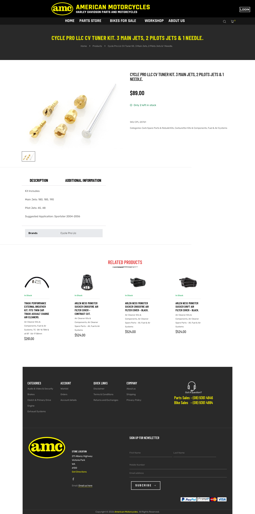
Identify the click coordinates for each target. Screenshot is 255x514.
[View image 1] (28, 156)
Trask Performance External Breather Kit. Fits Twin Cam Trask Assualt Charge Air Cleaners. (36, 310)
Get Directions (79, 471)
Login (244, 9)
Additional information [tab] (83, 180)
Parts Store (91, 20)
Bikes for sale (124, 20)
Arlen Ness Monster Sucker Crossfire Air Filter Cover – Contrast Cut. (86, 308)
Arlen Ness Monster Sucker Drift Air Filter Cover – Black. (187, 306)
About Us (176, 20)
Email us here (85, 485)
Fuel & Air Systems (217, 128)
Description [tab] (39, 180)
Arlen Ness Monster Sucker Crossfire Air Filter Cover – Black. (137, 306)
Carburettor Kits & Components (191, 128)
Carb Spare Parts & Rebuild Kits (158, 128)
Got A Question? (193, 392)
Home (69, 20)
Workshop (154, 20)
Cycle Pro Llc (68, 233)
